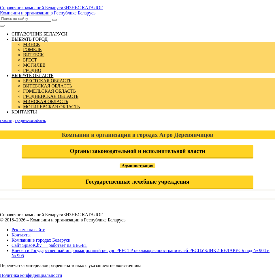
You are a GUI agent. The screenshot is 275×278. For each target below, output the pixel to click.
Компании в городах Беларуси (41, 240)
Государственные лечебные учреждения (137, 181)
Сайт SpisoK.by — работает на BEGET (49, 245)
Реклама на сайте (28, 229)
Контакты (21, 234)
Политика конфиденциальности (31, 275)
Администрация (137, 165)
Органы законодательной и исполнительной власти (137, 151)
